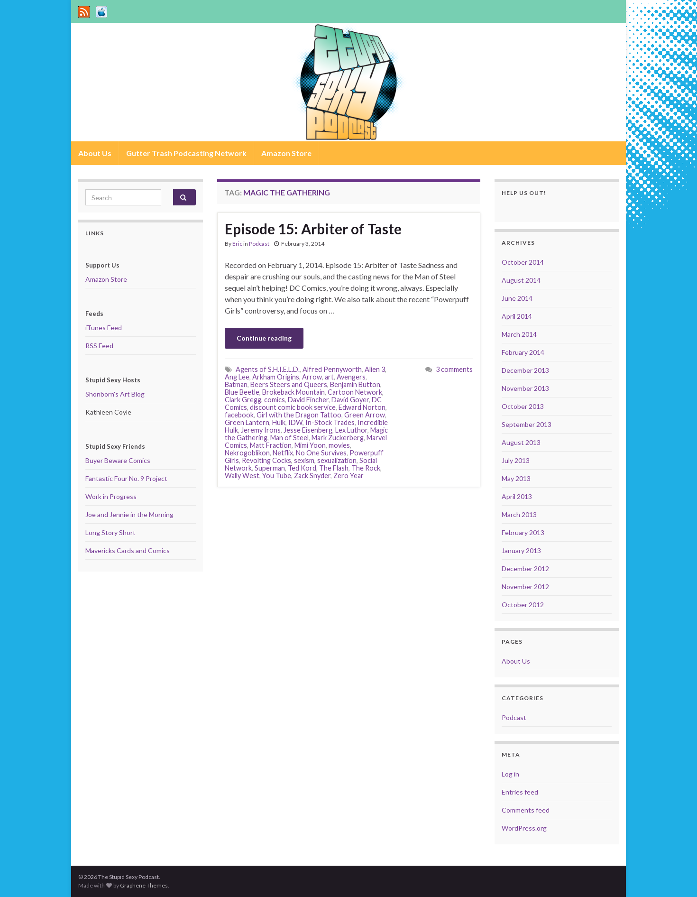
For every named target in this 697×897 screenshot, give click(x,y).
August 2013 (521, 442)
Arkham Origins (275, 377)
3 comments (454, 369)
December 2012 (525, 568)
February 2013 (523, 532)
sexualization (337, 460)
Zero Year (348, 476)
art (329, 377)
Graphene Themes (144, 885)
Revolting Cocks (266, 460)
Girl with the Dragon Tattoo (299, 415)
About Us (94, 152)
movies (339, 445)
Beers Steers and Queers (288, 384)
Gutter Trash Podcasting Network (186, 152)
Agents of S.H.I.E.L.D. (268, 369)
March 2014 (519, 334)
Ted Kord (302, 468)
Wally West (242, 476)
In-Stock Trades (330, 422)
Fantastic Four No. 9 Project (126, 478)
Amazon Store (286, 152)
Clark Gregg (243, 400)
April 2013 (517, 496)
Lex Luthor (351, 430)
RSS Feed (99, 346)
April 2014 (517, 316)
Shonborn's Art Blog (115, 394)
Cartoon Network (355, 392)
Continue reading (264, 338)
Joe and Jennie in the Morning (129, 514)
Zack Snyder (312, 476)
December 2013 (525, 370)
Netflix (283, 453)
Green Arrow (364, 415)
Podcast (259, 243)
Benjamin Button (355, 384)
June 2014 (517, 298)
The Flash (333, 468)
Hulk (278, 422)
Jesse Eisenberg (308, 430)
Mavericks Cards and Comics (127, 550)
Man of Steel (289, 438)
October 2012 (523, 605)
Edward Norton (362, 407)
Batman (236, 384)
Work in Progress (111, 496)
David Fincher (308, 400)
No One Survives (321, 453)
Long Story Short (110, 532)
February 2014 (523, 352)
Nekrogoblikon (247, 453)
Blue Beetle (242, 392)
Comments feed (526, 810)
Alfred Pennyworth (332, 369)
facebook (239, 415)
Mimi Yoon (310, 445)
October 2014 (523, 262)
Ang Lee (237, 377)
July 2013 (516, 460)
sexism (304, 460)
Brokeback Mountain (293, 392)
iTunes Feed (103, 328)
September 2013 (526, 424)
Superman (270, 468)
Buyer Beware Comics (117, 460)
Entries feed (520, 792)
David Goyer (350, 400)
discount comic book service (293, 407)
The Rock (365, 468)
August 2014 (521, 280)
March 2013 (519, 514)
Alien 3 (375, 369)
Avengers (351, 377)
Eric (237, 243)
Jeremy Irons (261, 430)
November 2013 (525, 388)
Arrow (312, 377)
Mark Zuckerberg (338, 438)
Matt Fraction (271, 445)
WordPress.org (524, 828)
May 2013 (516, 478)
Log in (510, 774)
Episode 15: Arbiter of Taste (313, 228)
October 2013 (523, 406)
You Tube (276, 476)
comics (274, 400)
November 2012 (525, 587)
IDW (295, 422)
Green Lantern (247, 422)
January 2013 (521, 550)
